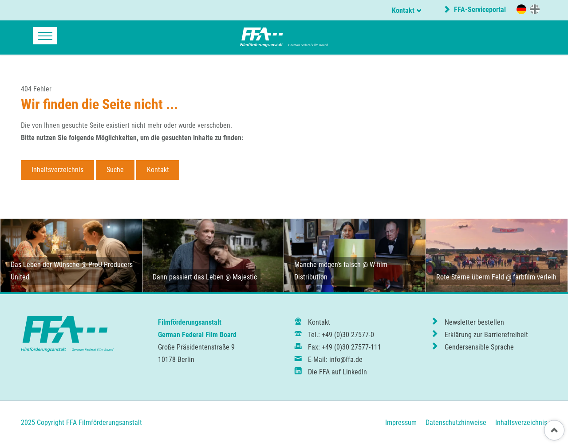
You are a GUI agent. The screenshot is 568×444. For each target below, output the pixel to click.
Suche (115, 169)
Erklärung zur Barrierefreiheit (486, 334)
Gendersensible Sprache (479, 347)
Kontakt (403, 10)
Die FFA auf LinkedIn (337, 372)
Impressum (401, 422)
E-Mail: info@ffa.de (335, 359)
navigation (45, 35)
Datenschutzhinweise (456, 422)
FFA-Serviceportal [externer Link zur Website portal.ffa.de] (479, 9)
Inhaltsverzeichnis (57, 169)
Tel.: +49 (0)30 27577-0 (341, 334)
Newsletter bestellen (474, 322)
